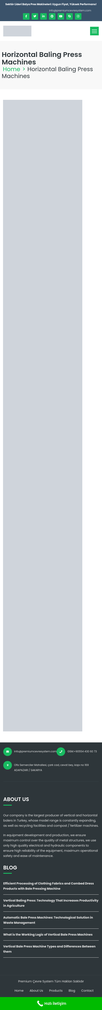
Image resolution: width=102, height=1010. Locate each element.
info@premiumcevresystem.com (70, 10)
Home (11, 69)
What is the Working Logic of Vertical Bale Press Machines (47, 934)
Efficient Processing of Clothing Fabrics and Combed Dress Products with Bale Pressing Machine (48, 886)
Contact (87, 990)
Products (56, 990)
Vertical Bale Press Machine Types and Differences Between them (49, 949)
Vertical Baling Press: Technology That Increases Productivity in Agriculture (51, 903)
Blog (72, 990)
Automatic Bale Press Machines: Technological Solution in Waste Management (48, 920)
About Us (36, 990)
